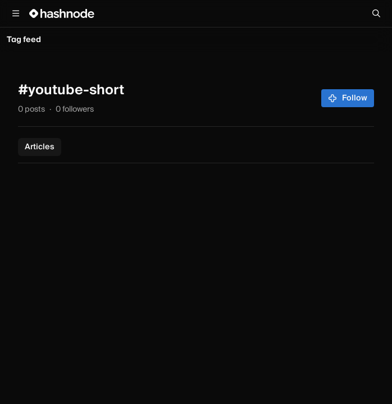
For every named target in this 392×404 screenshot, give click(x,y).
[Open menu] (16, 13)
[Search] (376, 13)
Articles (39, 147)
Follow (348, 98)
